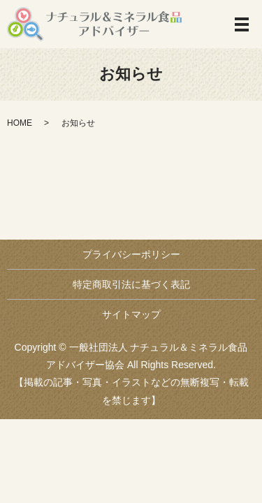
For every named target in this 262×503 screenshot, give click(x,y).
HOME (19, 123)
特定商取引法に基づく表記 (131, 284)
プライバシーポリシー (131, 254)
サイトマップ (131, 314)
